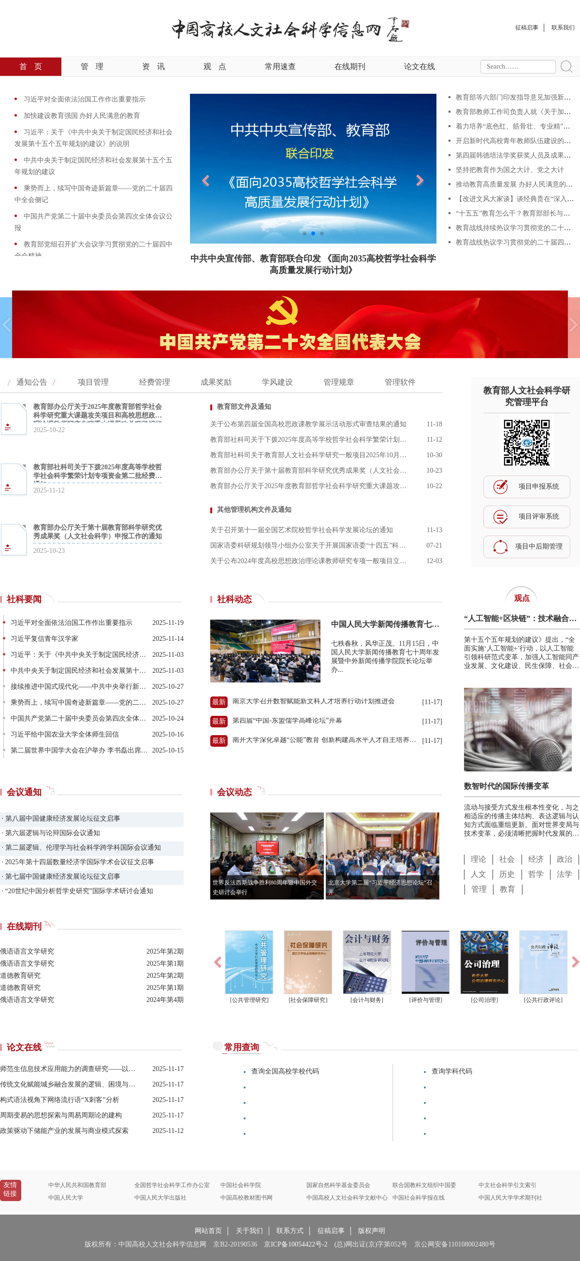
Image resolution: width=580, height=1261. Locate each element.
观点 (214, 66)
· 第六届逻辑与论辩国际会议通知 (50, 833)
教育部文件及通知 (244, 406)
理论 (478, 859)
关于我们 (249, 1230)
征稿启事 (331, 1230)
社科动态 (234, 599)
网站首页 (208, 1230)
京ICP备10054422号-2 (295, 1244)
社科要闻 (24, 599)
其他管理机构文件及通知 (254, 509)
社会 (507, 859)
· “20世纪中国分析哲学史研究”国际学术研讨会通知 (76, 891)
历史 (507, 874)
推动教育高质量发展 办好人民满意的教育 (518, 184)
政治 (564, 859)
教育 (507, 889)
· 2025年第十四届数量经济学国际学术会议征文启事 (77, 862)
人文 (478, 874)
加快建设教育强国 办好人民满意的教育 (81, 115)
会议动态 (234, 792)
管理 (92, 66)
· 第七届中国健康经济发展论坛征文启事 (60, 876)
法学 (564, 874)
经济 (536, 859)
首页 (30, 66)
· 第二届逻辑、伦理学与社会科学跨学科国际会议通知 (80, 847)
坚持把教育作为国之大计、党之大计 (510, 170)
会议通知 (24, 792)
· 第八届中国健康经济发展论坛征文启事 (60, 818)
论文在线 (419, 66)
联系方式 (290, 1230)
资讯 (153, 66)
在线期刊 (349, 66)
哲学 (536, 874)
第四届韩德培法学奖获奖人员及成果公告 (517, 155)
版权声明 (371, 1230)
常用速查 (280, 66)
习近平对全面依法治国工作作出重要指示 (83, 99)
